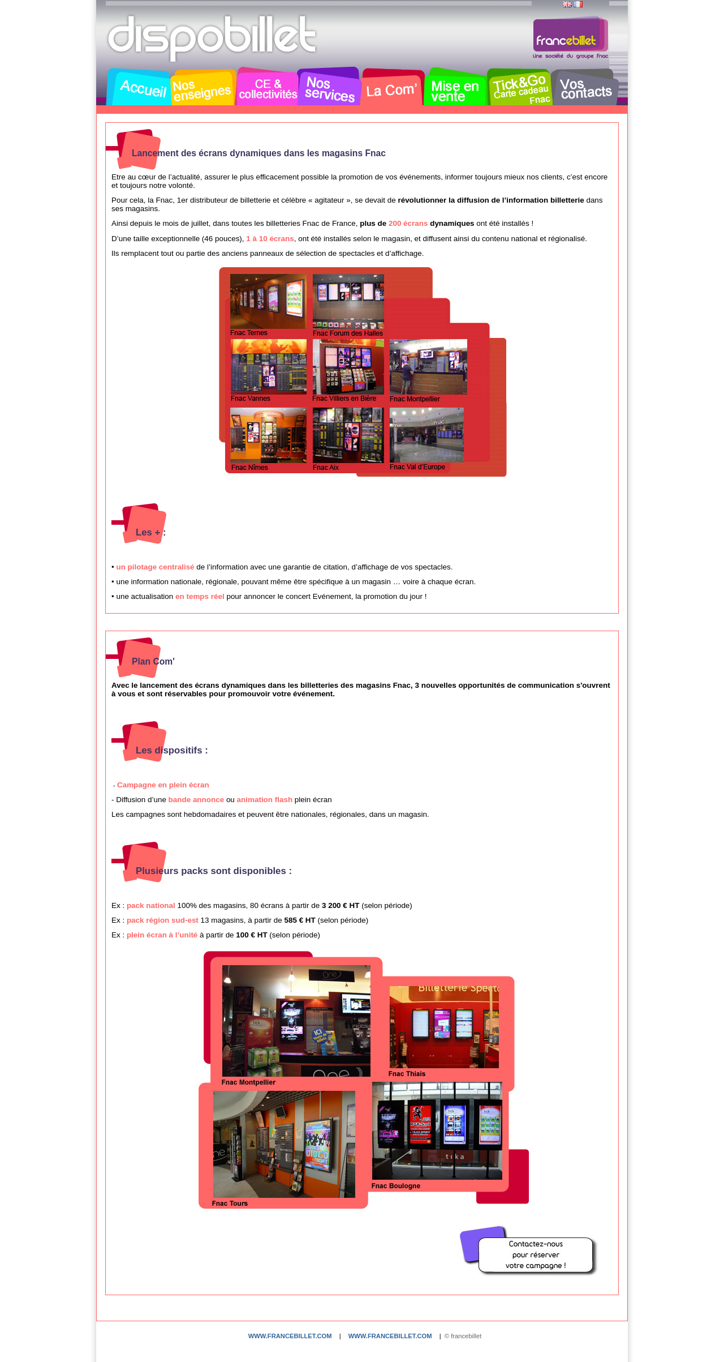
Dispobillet (213, 38)
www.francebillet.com (290, 1336)
